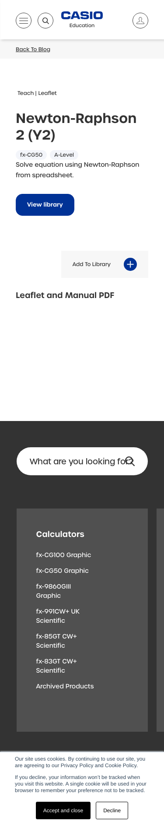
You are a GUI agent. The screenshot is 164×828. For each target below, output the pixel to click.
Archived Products (65, 687)
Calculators (60, 534)
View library (45, 205)
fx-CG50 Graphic (62, 571)
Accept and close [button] (63, 810)
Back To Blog (33, 49)
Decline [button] (112, 810)
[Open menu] (23, 22)
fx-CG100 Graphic (63, 555)
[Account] (137, 20)
